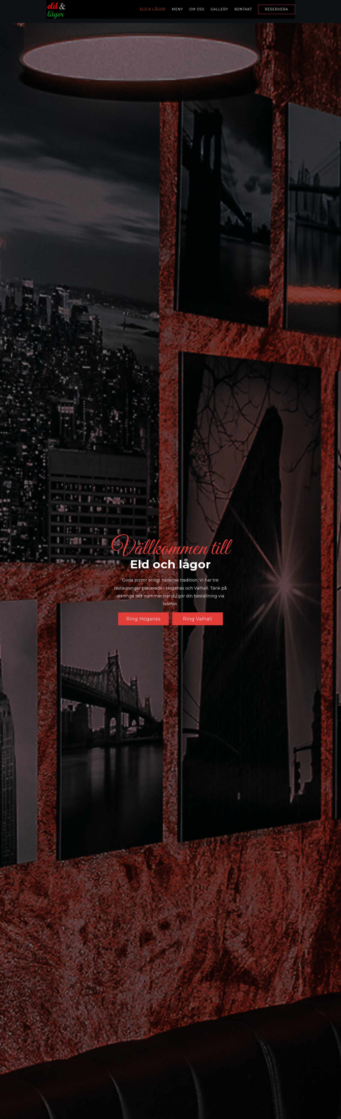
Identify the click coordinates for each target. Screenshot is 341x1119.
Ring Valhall (197, 619)
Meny (177, 9)
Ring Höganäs (143, 619)
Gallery (219, 9)
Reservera (276, 9)
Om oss (196, 9)
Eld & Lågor (153, 9)
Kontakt (243, 9)
